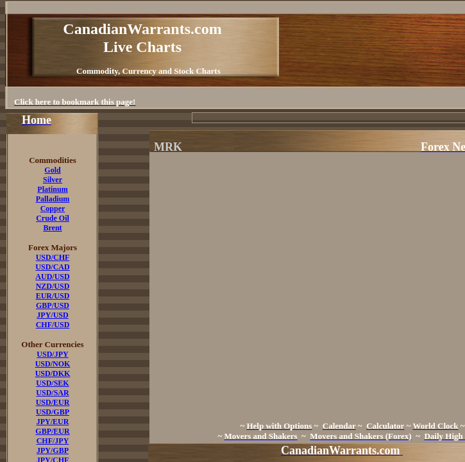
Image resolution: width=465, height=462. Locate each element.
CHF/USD (53, 324)
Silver (52, 179)
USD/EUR (53, 402)
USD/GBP (52, 411)
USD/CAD (52, 266)
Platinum (52, 189)
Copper (52, 208)
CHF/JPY (53, 440)
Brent (52, 227)
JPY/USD (52, 315)
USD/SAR (52, 392)
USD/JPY (52, 354)
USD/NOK (53, 363)
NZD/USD (53, 286)
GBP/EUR (52, 431)
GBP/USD (52, 305)
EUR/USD (53, 295)
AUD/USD (52, 276)
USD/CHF (53, 257)
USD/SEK (52, 383)
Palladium (53, 198)
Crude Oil (52, 218)
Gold (52, 170)
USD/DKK (53, 373)
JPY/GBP (53, 450)
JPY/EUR (53, 421)
